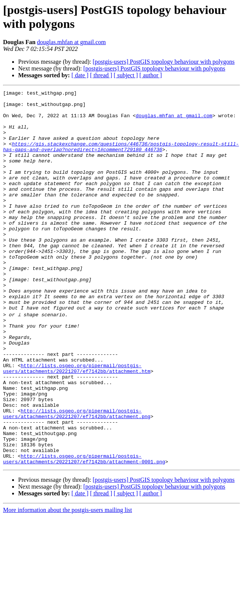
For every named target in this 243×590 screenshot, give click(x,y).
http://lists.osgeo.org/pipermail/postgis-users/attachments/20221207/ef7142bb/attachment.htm (76, 423)
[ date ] (79, 75)
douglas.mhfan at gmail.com (71, 42)
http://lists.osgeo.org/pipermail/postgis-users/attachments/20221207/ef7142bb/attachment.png (76, 477)
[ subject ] (126, 75)
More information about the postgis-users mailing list (67, 583)
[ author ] (150, 75)
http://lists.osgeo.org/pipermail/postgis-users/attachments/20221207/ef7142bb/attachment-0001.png (84, 531)
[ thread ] (101, 75)
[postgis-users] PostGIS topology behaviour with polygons (164, 61)
